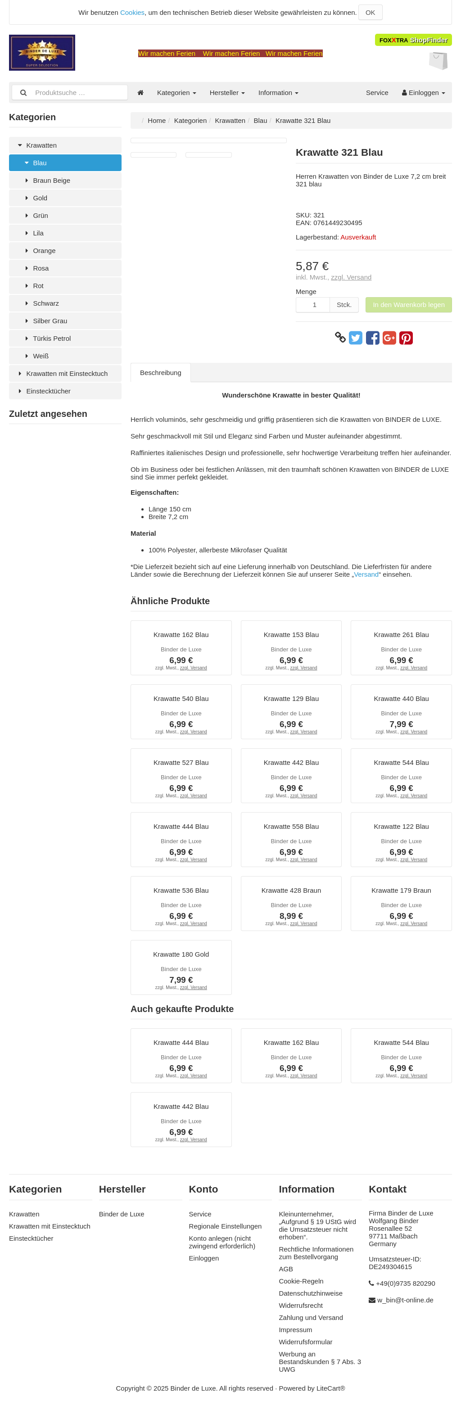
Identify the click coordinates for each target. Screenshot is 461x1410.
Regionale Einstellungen (225, 1226)
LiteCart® (330, 1388)
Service (377, 92)
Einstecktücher (43, 391)
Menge (306, 291)
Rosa (36, 268)
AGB (286, 1269)
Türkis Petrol (47, 338)
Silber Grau (45, 321)
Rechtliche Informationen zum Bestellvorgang (316, 1253)
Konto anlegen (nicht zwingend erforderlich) (222, 1242)
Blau (34, 163)
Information (278, 92)
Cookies (132, 12)
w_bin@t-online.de (405, 1300)
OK (370, 12)
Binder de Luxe (122, 1214)
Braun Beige (46, 180)
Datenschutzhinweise (311, 1293)
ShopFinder (413, 40)
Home (157, 120)
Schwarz (41, 303)
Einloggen (423, 92)
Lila (33, 233)
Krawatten (36, 145)
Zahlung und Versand (311, 1317)
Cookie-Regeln (301, 1281)
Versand (366, 574)
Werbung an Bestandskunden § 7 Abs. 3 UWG (320, 1361)
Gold (35, 198)
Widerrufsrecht (301, 1305)
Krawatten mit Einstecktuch (62, 373)
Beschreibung (160, 372)
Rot (33, 285)
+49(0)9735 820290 (405, 1283)
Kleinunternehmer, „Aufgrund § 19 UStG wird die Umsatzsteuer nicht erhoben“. (317, 1225)
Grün (35, 215)
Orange (39, 250)
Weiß (36, 356)
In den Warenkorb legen (409, 304)
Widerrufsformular (305, 1342)
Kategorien (176, 92)
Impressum (295, 1329)
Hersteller (227, 92)
